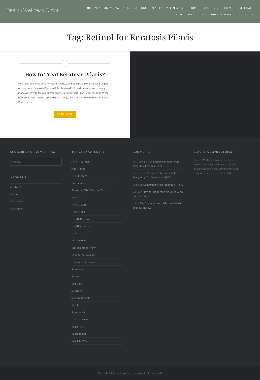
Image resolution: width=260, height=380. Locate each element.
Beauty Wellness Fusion (33, 10)
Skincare (76, 290)
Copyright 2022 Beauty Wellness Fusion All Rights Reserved (129, 373)
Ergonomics (211, 7)
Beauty (157, 7)
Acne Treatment (81, 161)
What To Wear (221, 14)
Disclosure (16, 201)
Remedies (77, 269)
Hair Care (77, 197)
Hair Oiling (78, 211)
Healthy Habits (80, 226)
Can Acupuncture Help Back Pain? (163, 184)
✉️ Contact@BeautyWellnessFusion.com (117, 7)
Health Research (81, 218)
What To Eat (78, 333)
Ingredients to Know (83, 247)
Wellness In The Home (182, 7)
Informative (78, 240)
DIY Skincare (79, 175)
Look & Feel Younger (83, 254)
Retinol (75, 276)
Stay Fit (178, 14)
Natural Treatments (83, 261)
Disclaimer (17, 208)
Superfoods (78, 312)
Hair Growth (79, 204)
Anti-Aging (78, 168)
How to (230, 7)
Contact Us (244, 14)
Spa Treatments (80, 297)
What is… (77, 326)
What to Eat (197, 14)
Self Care (246, 7)
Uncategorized (80, 319)
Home (14, 194)
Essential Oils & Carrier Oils (88, 190)
